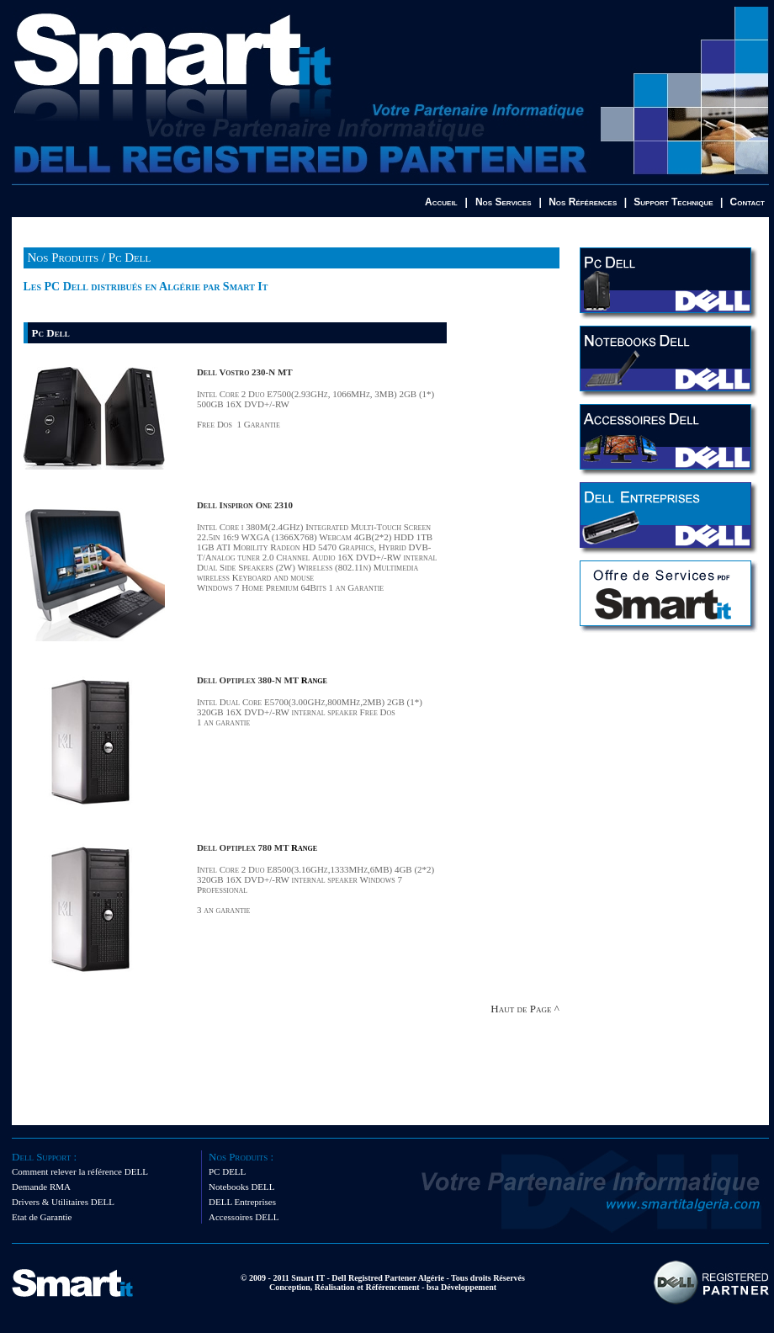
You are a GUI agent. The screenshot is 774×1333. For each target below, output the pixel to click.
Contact (747, 202)
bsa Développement (461, 1287)
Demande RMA (41, 1187)
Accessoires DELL (243, 1217)
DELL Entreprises (242, 1202)
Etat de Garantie (42, 1217)
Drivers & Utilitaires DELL (63, 1202)
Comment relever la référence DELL (80, 1171)
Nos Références (583, 202)
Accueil (441, 202)
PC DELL (227, 1171)
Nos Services (503, 202)
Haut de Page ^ (524, 1008)
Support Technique (673, 202)
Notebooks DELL (242, 1187)
